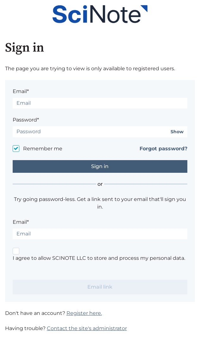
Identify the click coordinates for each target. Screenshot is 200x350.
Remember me (42, 149)
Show (177, 131)
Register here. (84, 313)
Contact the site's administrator (87, 328)
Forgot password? (163, 149)
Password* (26, 120)
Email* (21, 91)
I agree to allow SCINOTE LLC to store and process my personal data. (99, 258)
